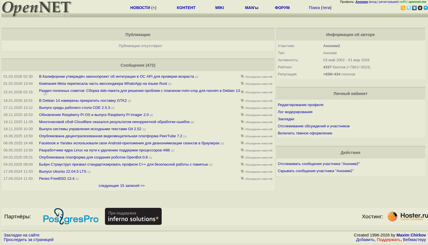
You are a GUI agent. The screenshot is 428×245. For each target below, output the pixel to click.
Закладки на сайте (21, 235)
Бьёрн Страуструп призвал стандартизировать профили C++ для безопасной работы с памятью (123, 164)
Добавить (365, 239)
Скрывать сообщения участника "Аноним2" (316, 171)
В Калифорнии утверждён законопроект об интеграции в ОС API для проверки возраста (116, 76)
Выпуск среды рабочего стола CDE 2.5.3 (74, 107)
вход (373, 1)
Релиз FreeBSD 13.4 (57, 178)
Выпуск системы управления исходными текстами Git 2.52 (90, 129)
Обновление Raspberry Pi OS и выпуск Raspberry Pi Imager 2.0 (94, 115)
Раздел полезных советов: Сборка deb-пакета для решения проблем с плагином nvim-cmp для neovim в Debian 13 (139, 90)
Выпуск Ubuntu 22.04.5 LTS (63, 171)
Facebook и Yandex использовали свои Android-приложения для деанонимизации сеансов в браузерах (129, 143)
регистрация (388, 1)
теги (326, 7)
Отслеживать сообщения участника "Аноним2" (319, 164)
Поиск (314, 7)
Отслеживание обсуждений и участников (314, 126)
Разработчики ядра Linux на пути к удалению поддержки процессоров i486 (104, 150)
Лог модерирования (295, 112)
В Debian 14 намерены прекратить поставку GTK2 (83, 100)
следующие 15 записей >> (122, 185)
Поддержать (389, 239)
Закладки (286, 119)
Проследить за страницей (29, 239)
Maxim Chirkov (411, 235)
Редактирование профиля (301, 105)
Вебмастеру (414, 239)
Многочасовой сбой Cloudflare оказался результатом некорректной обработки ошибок (114, 122)
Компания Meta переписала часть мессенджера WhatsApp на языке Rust (103, 83)
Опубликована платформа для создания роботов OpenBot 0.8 (93, 157)
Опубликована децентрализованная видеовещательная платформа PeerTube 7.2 (110, 136)
